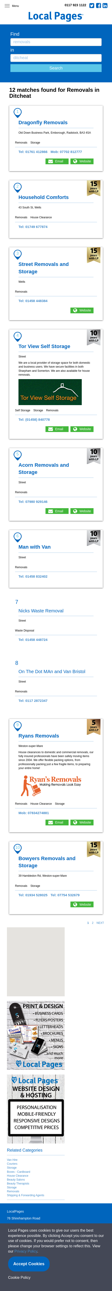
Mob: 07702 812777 (66, 152)
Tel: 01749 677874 (33, 227)
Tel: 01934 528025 (33, 895)
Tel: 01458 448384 (33, 301)
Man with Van (34, 547)
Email (59, 161)
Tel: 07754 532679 (65, 895)
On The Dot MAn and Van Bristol (51, 671)
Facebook (98, 5)
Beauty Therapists (18, 1183)
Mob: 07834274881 (33, 813)
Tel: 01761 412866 (33, 152)
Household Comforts (43, 197)
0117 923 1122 (75, 5)
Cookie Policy (19, 1277)
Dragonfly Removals (43, 122)
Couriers (12, 1163)
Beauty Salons (16, 1179)
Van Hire (12, 1159)
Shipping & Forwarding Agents (25, 1195)
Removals (13, 1191)
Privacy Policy (26, 1251)
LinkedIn (105, 5)
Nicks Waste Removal (41, 610)
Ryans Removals (38, 736)
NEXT (100, 923)
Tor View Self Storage (44, 346)
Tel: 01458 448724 (33, 640)
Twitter (92, 5)
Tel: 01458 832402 (33, 576)
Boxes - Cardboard (18, 1171)
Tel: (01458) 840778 (34, 419)
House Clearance (17, 1175)
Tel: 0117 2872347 (33, 701)
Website (85, 161)
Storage (12, 1167)
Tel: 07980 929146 (33, 502)
